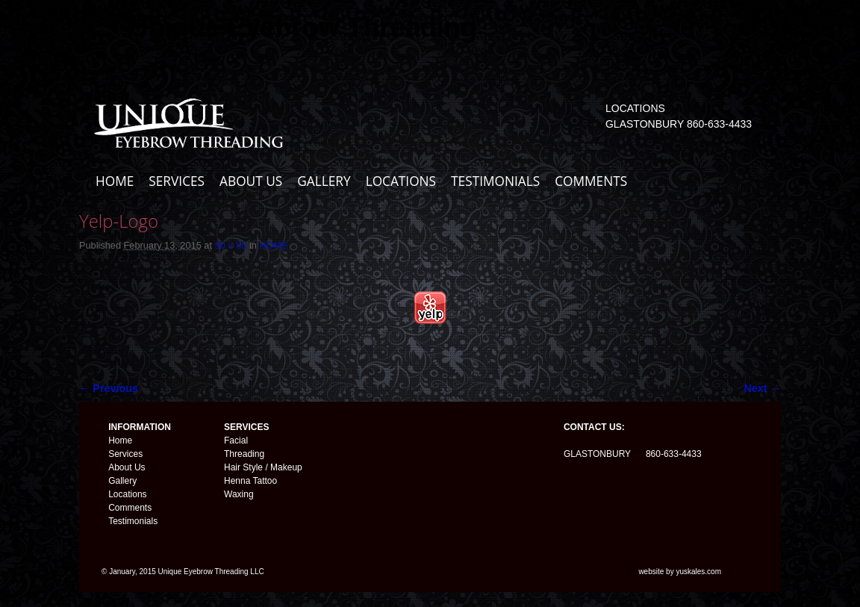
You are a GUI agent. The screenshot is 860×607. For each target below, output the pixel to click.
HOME (115, 181)
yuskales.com (698, 571)
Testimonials (133, 521)
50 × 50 (230, 245)
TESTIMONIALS (495, 181)
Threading (244, 454)
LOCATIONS (401, 181)
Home (120, 440)
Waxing (239, 494)
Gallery (122, 481)
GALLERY (323, 181)
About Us (126, 467)
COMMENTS (591, 181)
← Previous (108, 388)
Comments (130, 507)
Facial (236, 440)
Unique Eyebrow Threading (303, 27)
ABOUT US (250, 181)
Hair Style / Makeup (263, 467)
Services (125, 454)
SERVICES (177, 181)
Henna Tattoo (250, 481)
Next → (762, 388)
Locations (127, 494)
